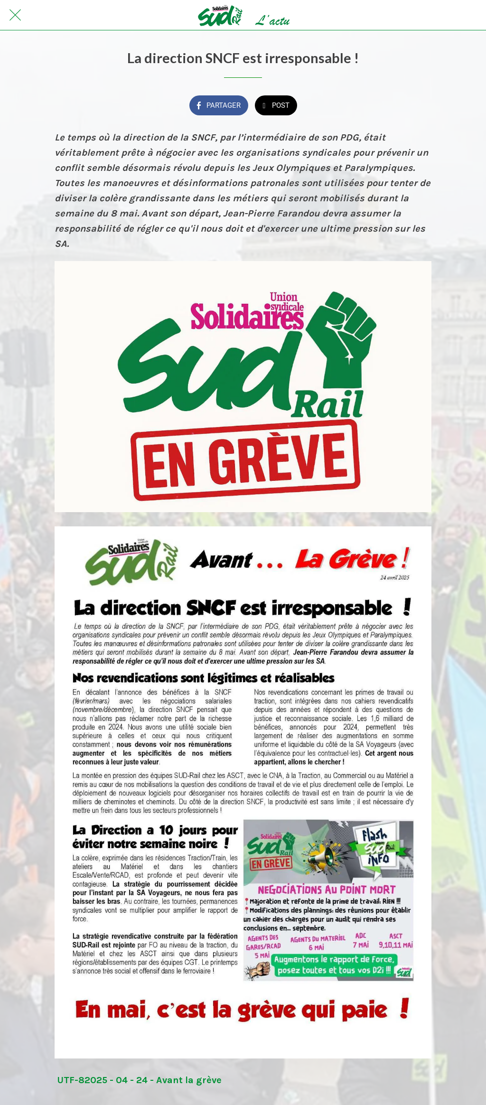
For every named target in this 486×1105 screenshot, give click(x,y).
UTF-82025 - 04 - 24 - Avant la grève (139, 1080)
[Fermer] (15, 15)
